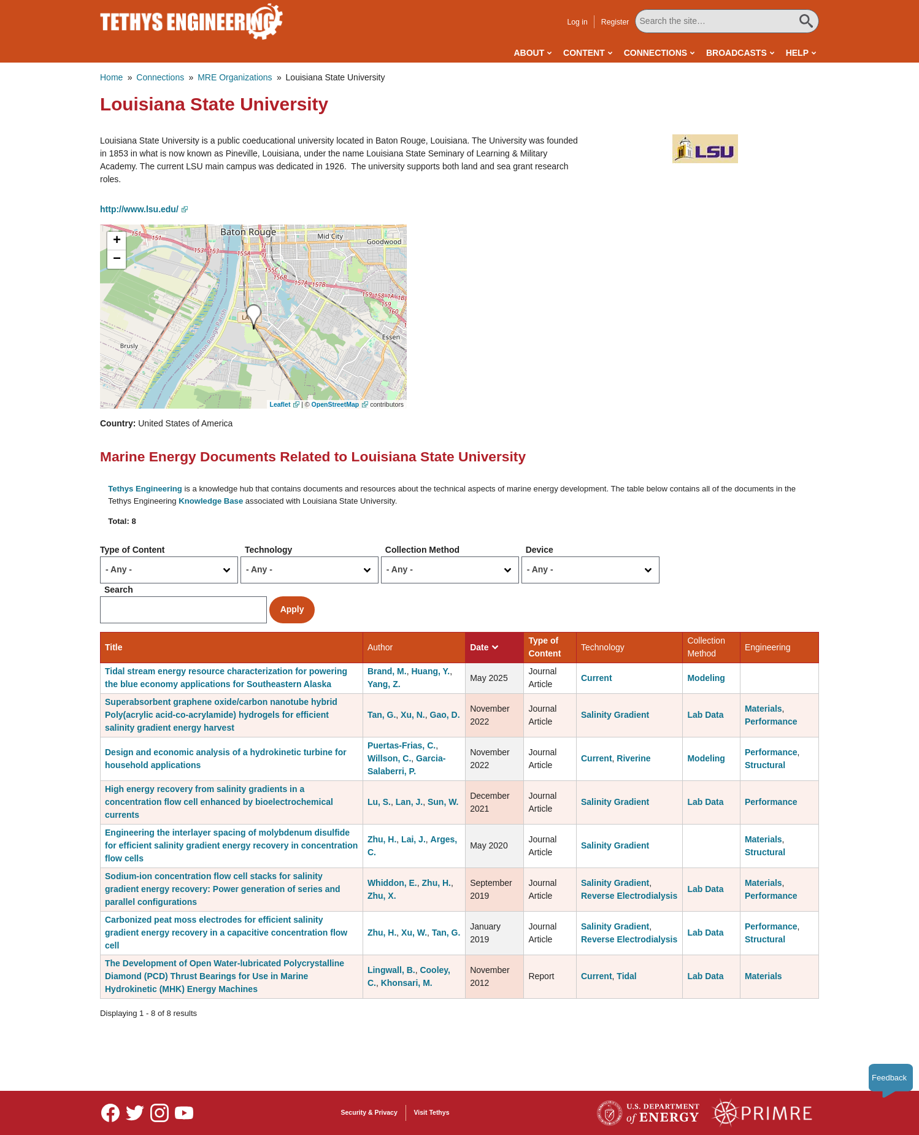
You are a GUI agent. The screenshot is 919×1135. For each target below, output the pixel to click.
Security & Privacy (369, 1112)
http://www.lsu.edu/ (139, 209)
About (528, 53)
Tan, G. (381, 715)
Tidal (626, 976)
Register (615, 22)
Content (584, 53)
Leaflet (280, 404)
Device (539, 550)
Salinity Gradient (615, 715)
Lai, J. (413, 839)
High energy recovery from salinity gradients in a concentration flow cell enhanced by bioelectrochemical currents (219, 802)
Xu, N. (413, 715)
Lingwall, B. (391, 970)
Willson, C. (389, 758)
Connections (655, 53)
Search (118, 589)
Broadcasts (736, 53)
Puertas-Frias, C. (401, 745)
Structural (765, 765)
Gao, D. (445, 715)
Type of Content (132, 550)
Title (114, 647)
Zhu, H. (381, 839)
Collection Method (422, 550)
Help (797, 53)
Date (484, 647)
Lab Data (705, 715)
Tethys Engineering (145, 488)
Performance (771, 721)
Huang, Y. (430, 671)
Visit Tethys (432, 1112)
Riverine (633, 758)
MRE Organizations (235, 77)
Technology (269, 550)
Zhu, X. (381, 896)
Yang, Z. (384, 684)
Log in (577, 22)
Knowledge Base (211, 501)
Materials (763, 709)
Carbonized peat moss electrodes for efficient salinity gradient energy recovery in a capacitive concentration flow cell (226, 932)
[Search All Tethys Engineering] (727, 21)
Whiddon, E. (392, 883)
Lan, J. (409, 802)
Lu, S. (379, 802)
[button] (705, 148)
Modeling (706, 678)
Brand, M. (387, 671)
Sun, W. (443, 802)
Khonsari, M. (407, 983)
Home (111, 77)
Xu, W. (414, 932)
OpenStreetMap (336, 404)
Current (596, 678)
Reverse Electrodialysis (629, 896)
